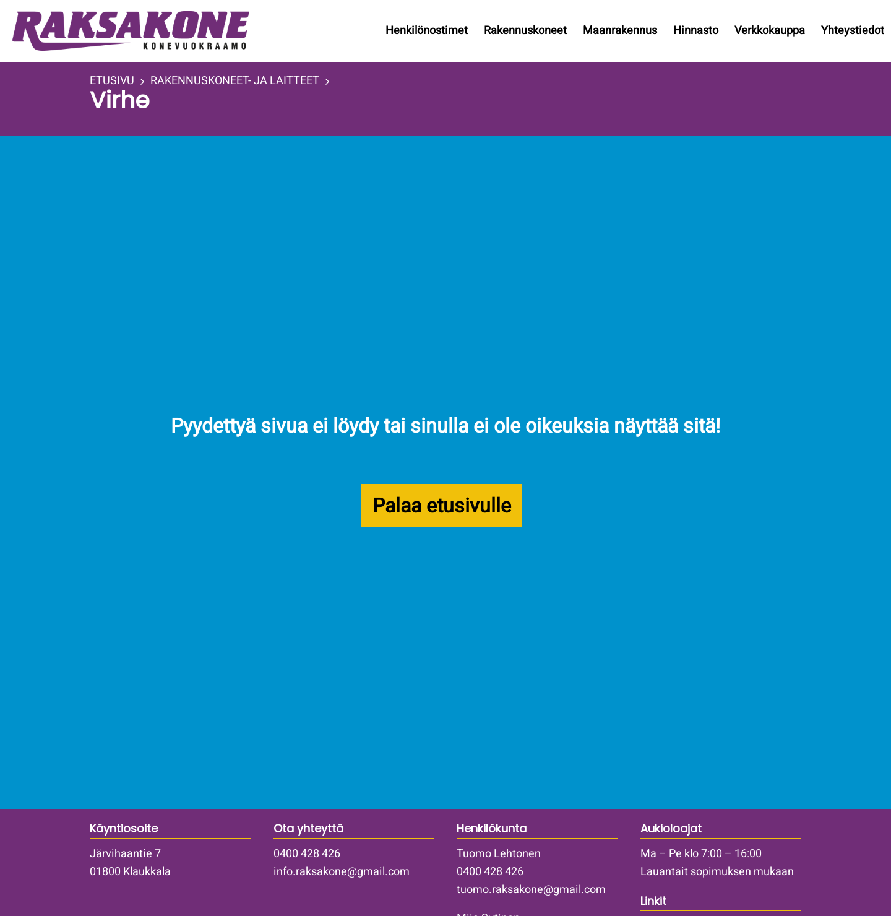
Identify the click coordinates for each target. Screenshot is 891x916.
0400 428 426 (306, 853)
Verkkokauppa (769, 30)
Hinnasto (695, 30)
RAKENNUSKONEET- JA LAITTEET (234, 81)
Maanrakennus (620, 30)
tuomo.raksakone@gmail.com (531, 889)
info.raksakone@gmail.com (341, 871)
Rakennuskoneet (525, 30)
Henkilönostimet (426, 30)
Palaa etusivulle (441, 506)
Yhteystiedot (852, 30)
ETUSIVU (112, 81)
